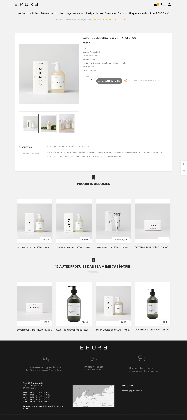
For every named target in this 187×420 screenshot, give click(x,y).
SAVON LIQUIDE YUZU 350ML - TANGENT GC (74, 247)
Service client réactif (141, 368)
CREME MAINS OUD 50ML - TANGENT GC (113, 247)
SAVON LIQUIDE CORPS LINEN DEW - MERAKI (74, 330)
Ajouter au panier (111, 81)
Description (25, 147)
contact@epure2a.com (132, 390)
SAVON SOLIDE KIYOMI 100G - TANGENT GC (34, 330)
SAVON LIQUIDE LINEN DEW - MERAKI (152, 329)
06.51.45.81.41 (127, 385)
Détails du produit (29, 153)
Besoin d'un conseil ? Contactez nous (141, 371)
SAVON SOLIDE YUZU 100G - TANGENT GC (152, 247)
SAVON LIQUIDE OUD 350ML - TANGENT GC (34, 247)
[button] (155, 4)
